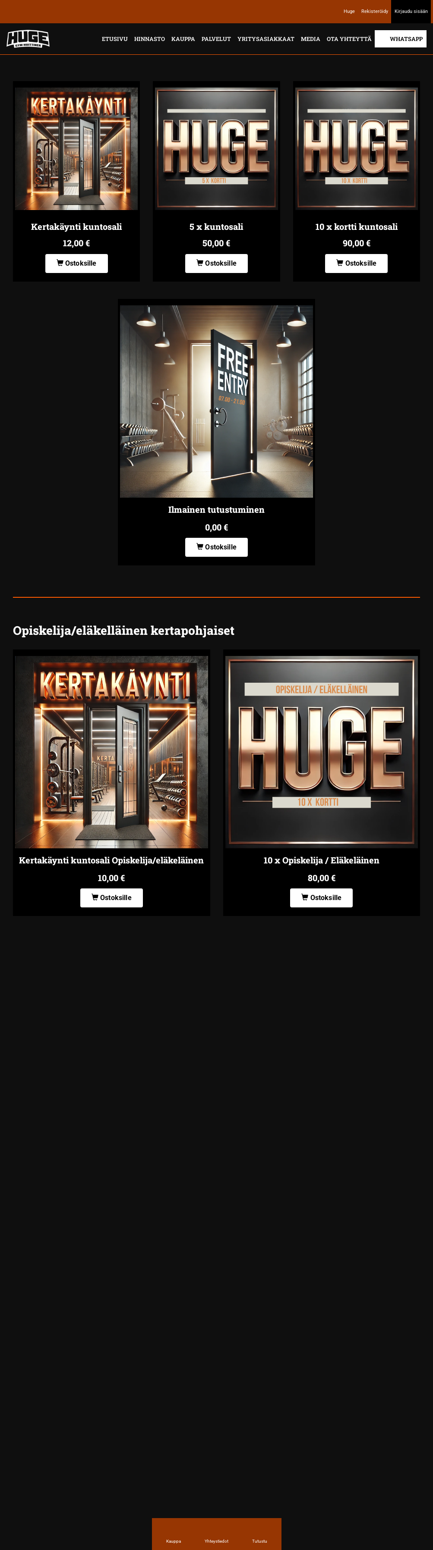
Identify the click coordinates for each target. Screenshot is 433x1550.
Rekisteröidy (374, 11)
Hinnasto (149, 39)
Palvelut (216, 39)
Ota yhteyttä (349, 39)
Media (310, 39)
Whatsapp (406, 39)
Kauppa (183, 39)
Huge (349, 11)
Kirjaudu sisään (411, 11)
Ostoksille (77, 263)
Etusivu (115, 39)
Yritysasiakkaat (265, 39)
